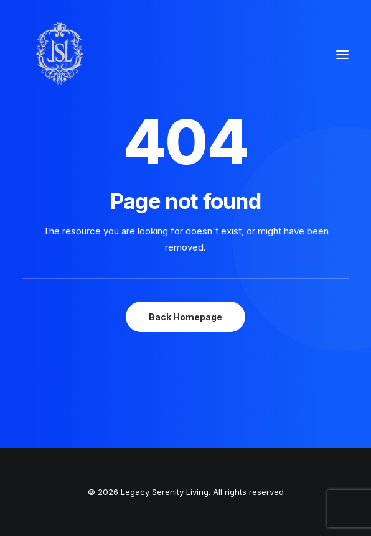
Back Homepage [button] (185, 317)
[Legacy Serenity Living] (59, 55)
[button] (342, 54)
